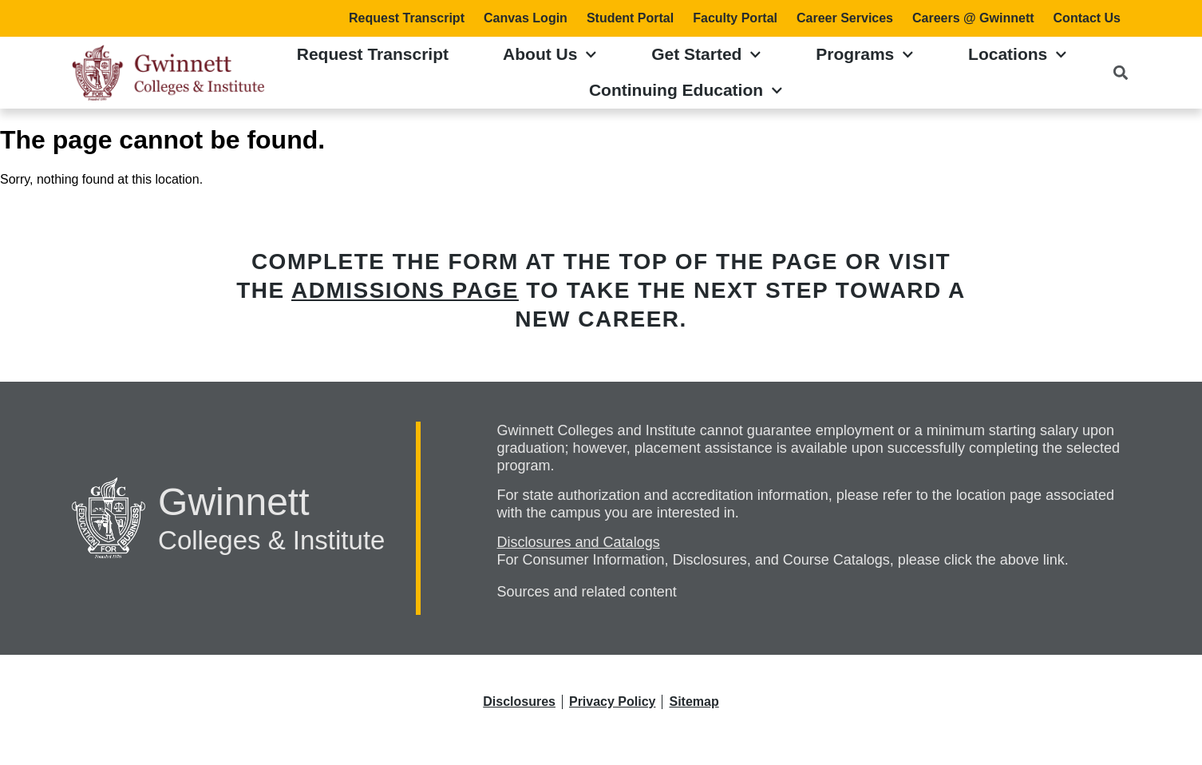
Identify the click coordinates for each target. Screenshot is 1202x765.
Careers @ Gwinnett (973, 18)
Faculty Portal (735, 18)
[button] (1120, 72)
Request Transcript (407, 18)
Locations (1017, 55)
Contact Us (1087, 18)
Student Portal (630, 18)
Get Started (706, 55)
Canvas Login (525, 18)
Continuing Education (686, 91)
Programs (865, 55)
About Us (550, 55)
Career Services (845, 18)
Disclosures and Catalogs (578, 542)
